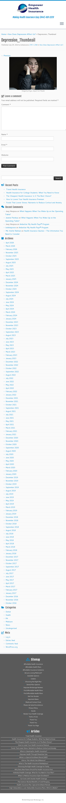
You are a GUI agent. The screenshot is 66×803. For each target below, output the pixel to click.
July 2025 (9, 266)
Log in (8, 637)
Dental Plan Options (33, 685)
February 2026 (11, 249)
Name (4, 134)
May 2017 (10, 580)
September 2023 (12, 332)
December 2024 (12, 282)
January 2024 (11, 319)
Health (8, 615)
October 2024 (11, 289)
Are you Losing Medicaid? (33, 673)
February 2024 (11, 315)
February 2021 (11, 431)
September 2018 (12, 527)
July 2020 (9, 454)
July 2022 (9, 378)
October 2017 (11, 563)
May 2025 (10, 269)
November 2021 (12, 401)
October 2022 (11, 368)
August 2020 (11, 451)
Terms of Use (33, 717)
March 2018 (10, 547)
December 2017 (12, 557)
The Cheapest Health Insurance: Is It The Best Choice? (28, 196)
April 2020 (10, 464)
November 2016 (12, 600)
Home (3, 34)
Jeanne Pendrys (12, 217)
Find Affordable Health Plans (33, 690)
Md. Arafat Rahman (13, 231)
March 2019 (10, 507)
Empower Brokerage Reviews (33, 688)
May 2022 (10, 385)
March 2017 (10, 586)
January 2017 (11, 593)
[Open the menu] (62, 24)
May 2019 (10, 500)
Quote (33, 711)
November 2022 (12, 365)
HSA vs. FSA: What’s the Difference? (33, 760)
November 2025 (12, 252)
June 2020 (10, 457)
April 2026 (10, 243)
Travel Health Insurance (16, 189)
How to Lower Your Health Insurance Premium (25, 199)
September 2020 (12, 448)
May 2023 (10, 345)
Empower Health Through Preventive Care (33, 754)
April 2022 (10, 388)
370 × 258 (33, 45)
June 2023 (10, 342)
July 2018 (9, 533)
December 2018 (12, 517)
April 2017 (10, 583)
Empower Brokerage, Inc (35, 800)
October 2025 (11, 256)
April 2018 (10, 543)
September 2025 (12, 259)
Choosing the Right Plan (33, 682)
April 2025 (10, 272)
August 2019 (11, 491)
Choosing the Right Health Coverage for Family (33, 766)
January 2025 (11, 279)
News (8, 625)
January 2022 (11, 395)
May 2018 (10, 540)
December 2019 (12, 477)
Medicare (9, 621)
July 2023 (9, 338)
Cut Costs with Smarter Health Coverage (33, 779)
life (7, 618)
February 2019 (11, 510)
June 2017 (10, 576)
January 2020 (11, 474)
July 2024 (9, 299)
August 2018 (11, 530)
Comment (6, 104)
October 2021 (11, 405)
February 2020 (11, 471)
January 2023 (11, 358)
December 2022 (12, 362)
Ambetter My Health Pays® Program (34, 224)
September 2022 (12, 371)
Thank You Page (33, 726)
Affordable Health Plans (33, 667)
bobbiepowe (11, 227)
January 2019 (11, 514)
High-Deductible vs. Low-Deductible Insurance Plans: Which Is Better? (33, 788)
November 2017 (12, 560)
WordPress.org (11, 647)
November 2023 (12, 325)
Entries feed (10, 640)
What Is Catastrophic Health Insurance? (33, 751)
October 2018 (11, 524)
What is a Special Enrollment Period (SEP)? (33, 757)
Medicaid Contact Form (33, 702)
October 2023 (11, 328)
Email (4, 144)
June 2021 (10, 418)
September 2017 (12, 567)
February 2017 (11, 590)
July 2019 (9, 494)
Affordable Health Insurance (33, 664)
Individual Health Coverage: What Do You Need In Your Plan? (33, 773)
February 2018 (11, 550)
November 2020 (12, 441)
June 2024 (10, 302)
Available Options (33, 676)
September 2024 (12, 292)
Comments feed (12, 644)
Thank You (33, 720)
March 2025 (10, 276)
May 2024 (10, 305)
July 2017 (9, 573)
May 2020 (10, 461)
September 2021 (12, 408)
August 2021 (11, 411)
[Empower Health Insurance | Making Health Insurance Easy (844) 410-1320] (33, 8)
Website (4, 155)
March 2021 (10, 428)
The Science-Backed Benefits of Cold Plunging (33, 782)
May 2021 (10, 421)
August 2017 (11, 570)
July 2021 (9, 414)
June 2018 (10, 537)
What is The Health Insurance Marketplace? (33, 763)
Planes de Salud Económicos (33, 705)
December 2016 (12, 596)
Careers (33, 679)
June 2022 (10, 381)
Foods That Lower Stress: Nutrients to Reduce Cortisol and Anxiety (34, 202)
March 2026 (10, 246)
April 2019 (10, 504)
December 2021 (12, 398)
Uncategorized (11, 628)
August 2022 (11, 375)
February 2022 (11, 391)
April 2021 (10, 424)
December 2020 (12, 438)
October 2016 (11, 603)
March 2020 (10, 467)
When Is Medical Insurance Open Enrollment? (33, 776)
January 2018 (11, 553)
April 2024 (10, 309)
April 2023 (10, 348)
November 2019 (12, 481)
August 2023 (11, 335)
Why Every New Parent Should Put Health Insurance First (34, 770)
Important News (33, 699)
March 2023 (10, 352)
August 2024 (11, 295)
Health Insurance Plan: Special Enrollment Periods (33, 785)
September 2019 (12, 487)
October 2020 (11, 444)
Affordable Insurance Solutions (33, 670)
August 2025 (11, 262)
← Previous (6, 55)
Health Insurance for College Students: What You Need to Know (32, 192)
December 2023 (12, 322)
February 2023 (11, 355)
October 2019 (11, 484)
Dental (8, 612)
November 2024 (12, 285)
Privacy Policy (33, 708)
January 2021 (11, 434)
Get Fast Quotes (33, 696)
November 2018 (12, 520)
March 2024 (10, 312)
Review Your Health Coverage (33, 714)
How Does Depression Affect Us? (22, 34)
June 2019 (10, 497)
